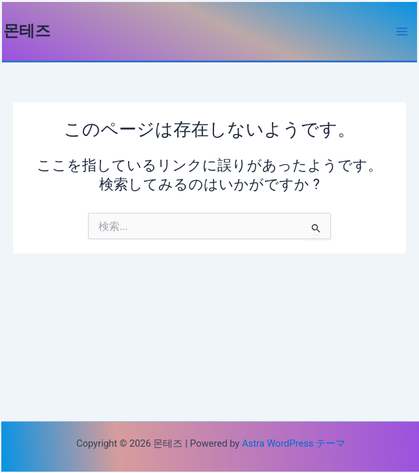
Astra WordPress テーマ (293, 443)
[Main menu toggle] (402, 31)
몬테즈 (27, 31)
